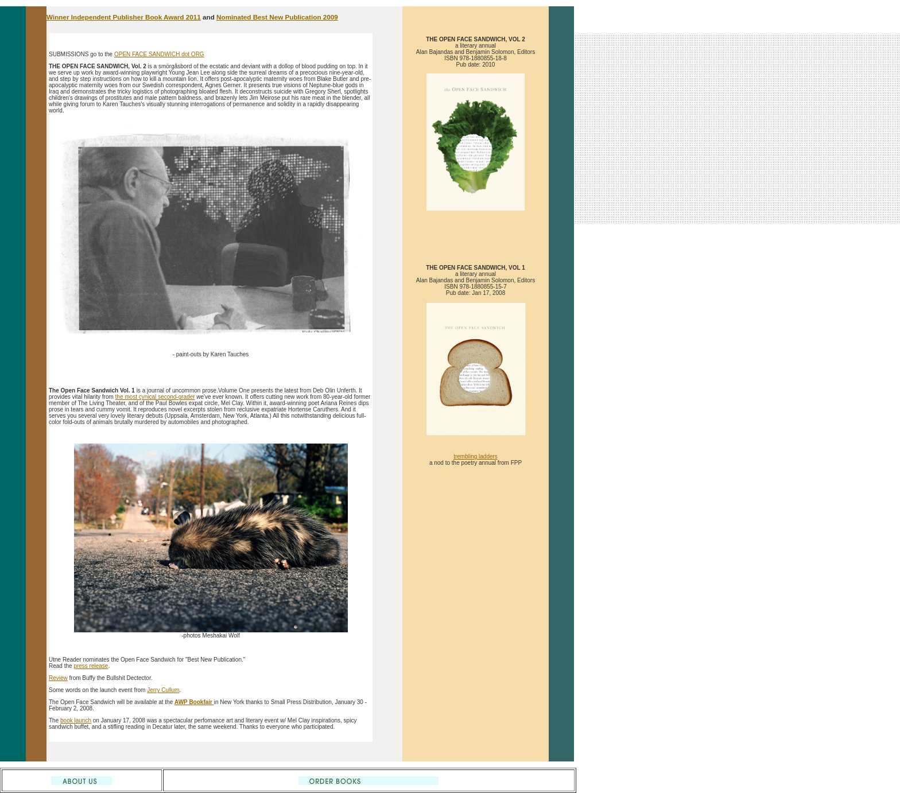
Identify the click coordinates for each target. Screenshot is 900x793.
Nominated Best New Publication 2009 (277, 17)
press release (90, 666)
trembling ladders (475, 456)
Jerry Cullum (163, 690)
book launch (75, 720)
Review (58, 678)
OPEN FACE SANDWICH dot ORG (159, 54)
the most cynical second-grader (155, 397)
